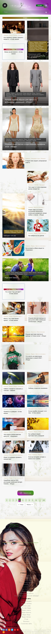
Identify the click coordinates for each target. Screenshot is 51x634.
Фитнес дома (26, 606)
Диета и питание (26, 603)
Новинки (26, 584)
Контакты (26, 621)
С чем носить (26, 559)
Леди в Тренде (26, 563)
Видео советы (26, 610)
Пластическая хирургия (26, 582)
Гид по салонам (26, 589)
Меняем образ (26, 591)
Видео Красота (26, 612)
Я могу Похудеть (26, 601)
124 (44, 500)
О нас (26, 619)
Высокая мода (26, 550)
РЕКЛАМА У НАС (26, 570)
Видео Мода (26, 614)
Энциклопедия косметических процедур (26, 595)
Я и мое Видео (26, 608)
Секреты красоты (26, 568)
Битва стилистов (26, 565)
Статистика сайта (26, 623)
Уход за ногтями (26, 580)
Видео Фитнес (26, 617)
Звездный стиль (26, 552)
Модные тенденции (26, 556)
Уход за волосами (26, 578)
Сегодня (40, 5)
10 (36, 500)
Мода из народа (26, 554)
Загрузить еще (25, 493)
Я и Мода (26, 547)
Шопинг (26, 561)
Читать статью (17, 541)
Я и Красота (26, 575)
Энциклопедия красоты (26, 593)
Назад (20, 504)
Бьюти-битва (26, 587)
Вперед (30, 504)
